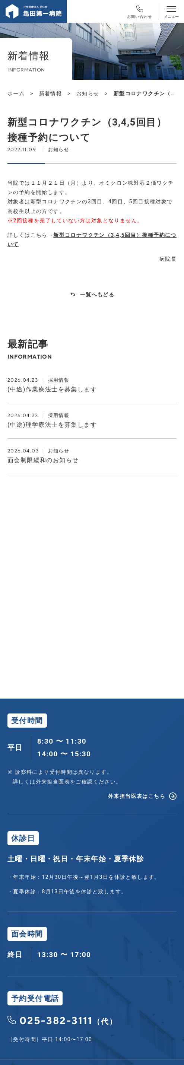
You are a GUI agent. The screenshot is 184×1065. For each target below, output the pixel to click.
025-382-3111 (68, 1020)
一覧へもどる (97, 295)
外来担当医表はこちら (136, 796)
